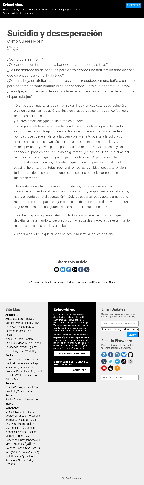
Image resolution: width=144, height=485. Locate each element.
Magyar (9, 435)
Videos (20, 343)
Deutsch (10, 415)
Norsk (21, 460)
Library (15, 9)
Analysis (29, 318)
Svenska (10, 448)
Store (45, 9)
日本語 (30, 423)
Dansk (20, 448)
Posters (29, 339)
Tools (24, 9)
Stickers (10, 343)
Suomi (21, 423)
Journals (18, 339)
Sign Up (133, 335)
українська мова (21, 452)
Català (15, 456)
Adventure (17, 318)
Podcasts (34, 9)
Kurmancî (11, 460)
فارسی (28, 435)
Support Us (133, 5)
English (14, 49)
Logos (37, 343)
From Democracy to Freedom (22, 359)
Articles (10, 314)
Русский (23, 419)
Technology (24, 326)
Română (17, 444)
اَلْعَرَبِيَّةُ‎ (27, 444)
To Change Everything (18, 347)
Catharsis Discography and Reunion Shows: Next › (91, 282)
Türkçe (19, 435)
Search (53, 9)
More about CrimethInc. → (74, 353)
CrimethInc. (13, 5)
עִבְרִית (28, 448)
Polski (32, 419)
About (76, 9)
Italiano (30, 411)
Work (29, 363)
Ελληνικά (10, 423)
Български (12, 427)
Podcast (10, 383)
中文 (22, 427)
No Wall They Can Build (26, 375)
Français (21, 415)
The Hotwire (24, 391)
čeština (22, 431)
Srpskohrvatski (29, 440)
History (28, 322)
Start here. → (81, 370)
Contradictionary (15, 363)
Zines (8, 339)
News (13, 326)
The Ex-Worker (13, 387)
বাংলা (35, 444)
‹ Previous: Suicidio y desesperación (46, 282)
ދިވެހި (22, 456)
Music (28, 343)
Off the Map (12, 379)
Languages (65, 9)
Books (6, 9)
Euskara (32, 431)
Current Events (14, 322)
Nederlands (12, 440)
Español (20, 411)
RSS (17, 315)
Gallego (29, 456)
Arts (7, 318)
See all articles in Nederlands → (21, 13)
